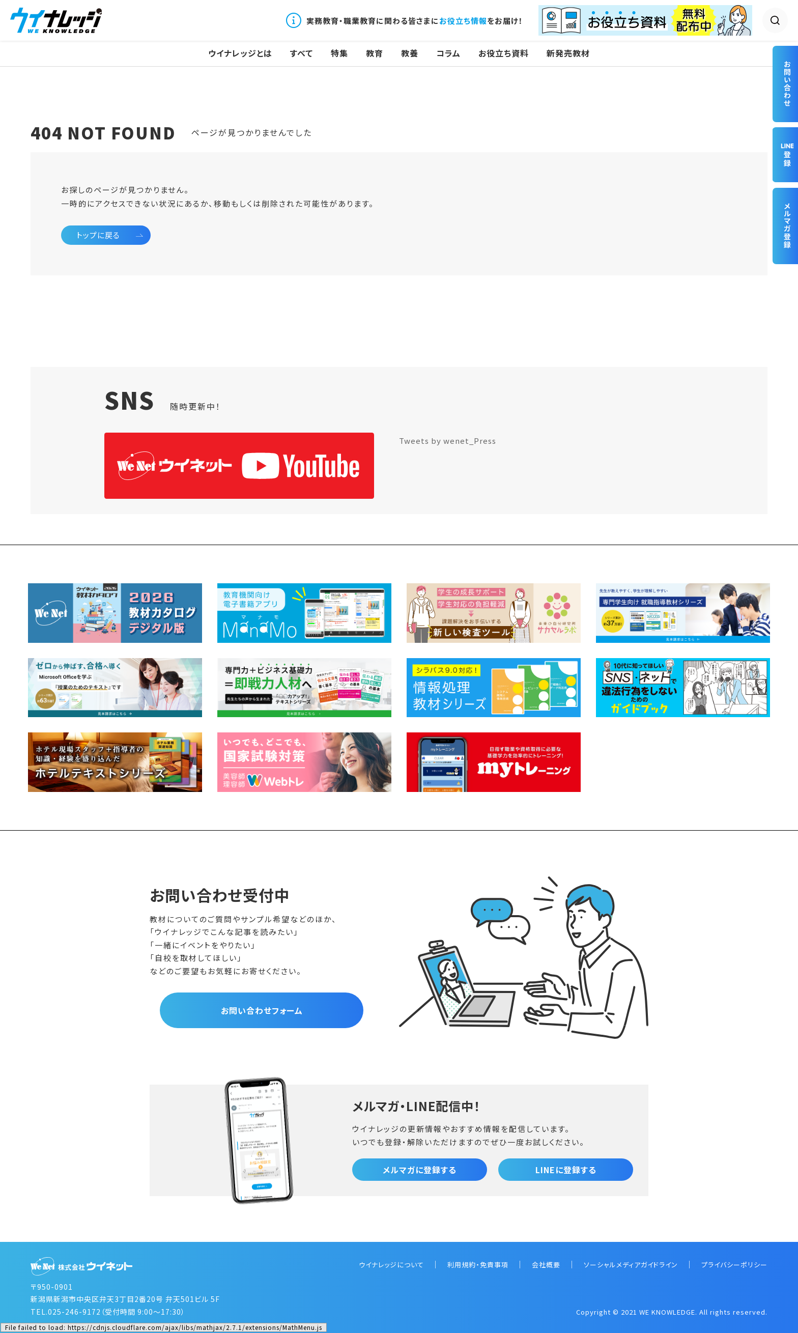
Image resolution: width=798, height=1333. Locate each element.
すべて (301, 53)
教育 (374, 53)
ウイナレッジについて (391, 1264)
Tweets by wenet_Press (447, 440)
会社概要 (546, 1264)
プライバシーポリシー (734, 1264)
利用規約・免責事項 (477, 1264)
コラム (448, 53)
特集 (339, 53)
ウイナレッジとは (240, 53)
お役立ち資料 (503, 53)
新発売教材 (568, 53)
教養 (409, 53)
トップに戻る (98, 235)
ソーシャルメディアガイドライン (631, 1264)
